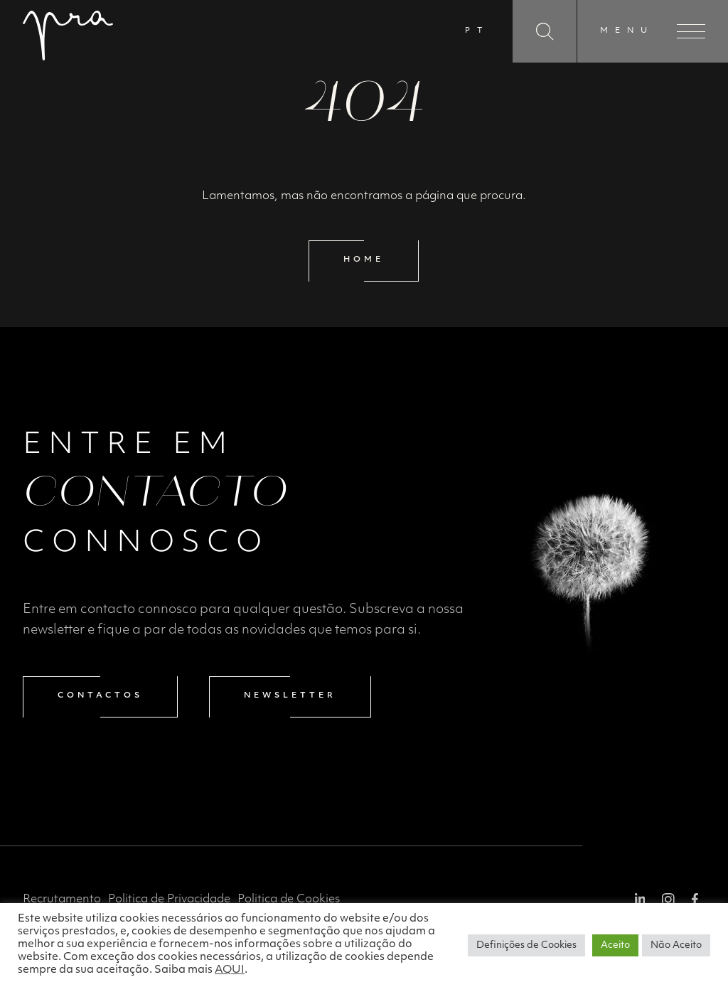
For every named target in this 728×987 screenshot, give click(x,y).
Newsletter (290, 696)
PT (477, 31)
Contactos (100, 696)
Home (363, 260)
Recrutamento (62, 899)
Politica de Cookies (288, 899)
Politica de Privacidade (169, 899)
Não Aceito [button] (676, 945)
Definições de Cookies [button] (526, 945)
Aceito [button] (615, 945)
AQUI (230, 970)
